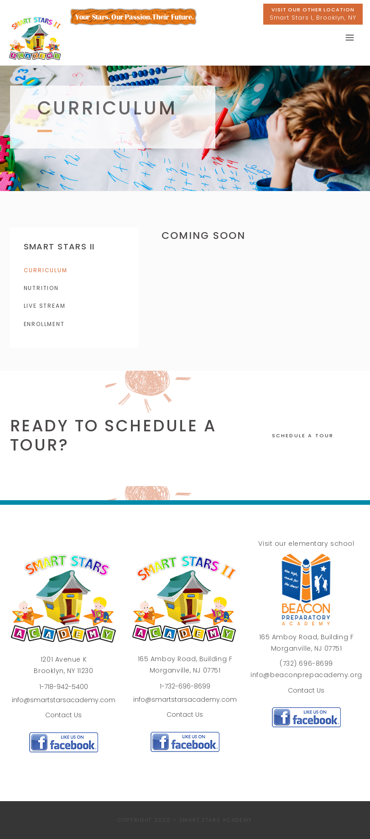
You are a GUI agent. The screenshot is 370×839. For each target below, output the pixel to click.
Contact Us (63, 715)
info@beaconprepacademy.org (306, 674)
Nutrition (41, 288)
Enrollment (44, 324)
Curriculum (46, 270)
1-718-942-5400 (63, 686)
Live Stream (45, 306)
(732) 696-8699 (306, 663)
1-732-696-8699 (185, 686)
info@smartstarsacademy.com (63, 699)
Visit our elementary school (306, 543)
